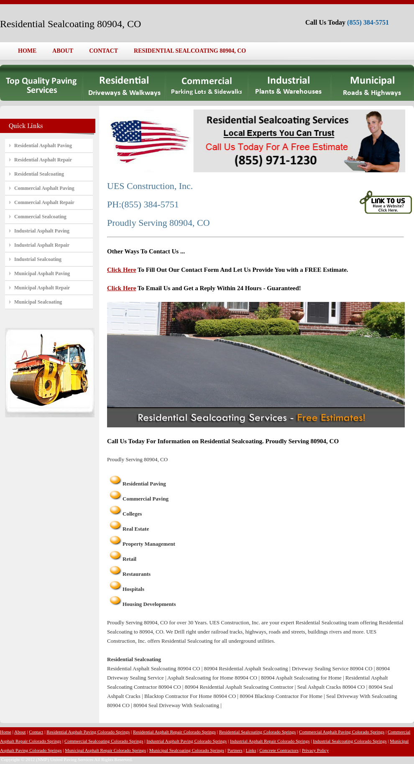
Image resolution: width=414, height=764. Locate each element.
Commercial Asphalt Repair (44, 202)
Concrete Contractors (279, 750)
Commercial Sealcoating (40, 217)
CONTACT (103, 51)
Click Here (121, 269)
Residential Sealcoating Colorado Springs (257, 731)
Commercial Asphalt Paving (44, 188)
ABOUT (62, 51)
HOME (27, 51)
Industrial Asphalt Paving (41, 231)
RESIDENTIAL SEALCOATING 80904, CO (190, 51)
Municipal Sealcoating (38, 302)
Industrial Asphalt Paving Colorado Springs (186, 741)
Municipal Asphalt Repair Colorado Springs (105, 750)
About (20, 731)
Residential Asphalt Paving (43, 145)
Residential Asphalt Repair (43, 160)
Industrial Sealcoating (37, 259)
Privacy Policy (315, 750)
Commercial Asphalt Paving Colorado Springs (341, 731)
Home (5, 731)
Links (251, 750)
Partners (235, 750)
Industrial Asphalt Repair (41, 245)
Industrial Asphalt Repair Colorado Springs (270, 741)
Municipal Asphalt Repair (42, 288)
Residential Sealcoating (39, 174)
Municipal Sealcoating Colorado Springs (186, 750)
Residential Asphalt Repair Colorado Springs (174, 731)
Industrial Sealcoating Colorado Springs (349, 741)
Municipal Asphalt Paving (42, 273)
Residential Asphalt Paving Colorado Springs (88, 731)
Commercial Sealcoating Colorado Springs (103, 741)
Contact (36, 731)
